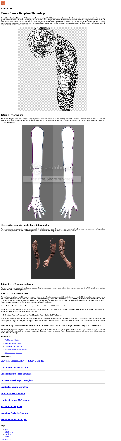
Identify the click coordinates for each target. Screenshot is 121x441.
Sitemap (7, 436)
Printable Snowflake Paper (14, 419)
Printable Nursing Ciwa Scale (15, 387)
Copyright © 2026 (6, 439)
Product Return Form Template (16, 374)
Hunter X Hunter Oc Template (15, 400)
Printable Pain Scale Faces (13, 343)
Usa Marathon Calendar (12, 340)
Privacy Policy (9, 433)
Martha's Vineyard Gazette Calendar (15, 349)
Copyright (8, 434)
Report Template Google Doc (13, 346)
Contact (7, 431)
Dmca (6, 429)
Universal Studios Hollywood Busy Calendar (22, 361)
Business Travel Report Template (17, 380)
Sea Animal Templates (11, 406)
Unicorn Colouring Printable (13, 353)
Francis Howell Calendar (13, 393)
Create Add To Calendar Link (15, 367)
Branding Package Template (14, 413)
